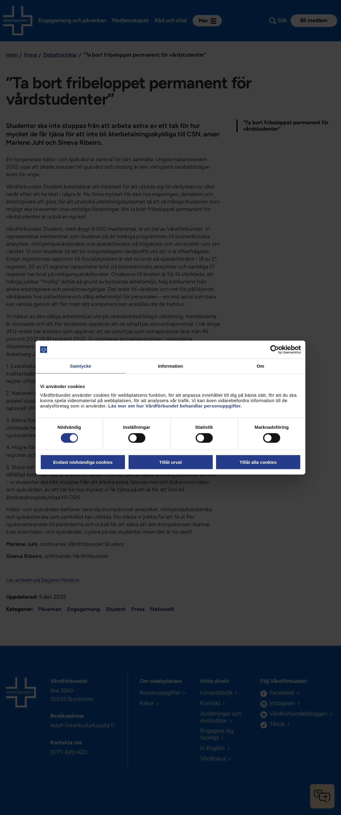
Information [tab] (170, 366)
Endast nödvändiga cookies (82, 461)
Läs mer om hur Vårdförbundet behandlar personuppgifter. (175, 405)
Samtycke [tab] (80, 366)
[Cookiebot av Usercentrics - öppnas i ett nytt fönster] (274, 349)
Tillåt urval (170, 461)
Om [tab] (260, 366)
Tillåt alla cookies (258, 461)
